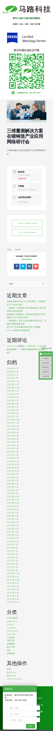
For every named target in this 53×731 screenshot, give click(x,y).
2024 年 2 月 (13, 452)
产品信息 (11, 637)
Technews (12, 634)
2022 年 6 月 (12, 516)
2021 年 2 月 (12, 567)
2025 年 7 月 (12, 397)
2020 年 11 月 (13, 576)
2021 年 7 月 (12, 551)
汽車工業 (11, 640)
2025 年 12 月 (13, 381)
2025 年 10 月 (13, 388)
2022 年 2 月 (12, 528)
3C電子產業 (12, 618)
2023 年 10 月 (13, 464)
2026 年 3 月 (12, 371)
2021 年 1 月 (12, 570)
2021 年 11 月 (12, 538)
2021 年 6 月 (12, 554)
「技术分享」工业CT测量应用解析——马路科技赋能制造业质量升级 (26, 349)
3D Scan (23, 202)
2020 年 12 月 (13, 573)
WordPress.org (14, 679)
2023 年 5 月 (12, 480)
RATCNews (12, 631)
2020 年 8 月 (13, 586)
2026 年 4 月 (13, 368)
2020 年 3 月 (13, 602)
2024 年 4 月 (13, 445)
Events (10, 624)
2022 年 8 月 (13, 509)
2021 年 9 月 (12, 544)
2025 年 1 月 (12, 416)
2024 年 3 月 (13, 448)
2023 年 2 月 (12, 490)
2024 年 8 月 (13, 432)
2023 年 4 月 (13, 484)
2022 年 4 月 (13, 522)
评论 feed (11, 676)
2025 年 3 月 (12, 410)
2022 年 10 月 (13, 503)
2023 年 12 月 (13, 458)
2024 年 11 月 (13, 423)
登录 (9, 669)
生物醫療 (11, 644)
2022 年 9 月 (12, 506)
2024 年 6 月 (13, 439)
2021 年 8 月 (12, 548)
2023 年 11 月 (13, 461)
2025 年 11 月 (13, 384)
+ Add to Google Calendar (27, 223)
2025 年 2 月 (12, 413)
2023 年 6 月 (12, 477)
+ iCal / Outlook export (27, 232)
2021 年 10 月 (13, 541)
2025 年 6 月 (12, 400)
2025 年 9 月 (12, 391)
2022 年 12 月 (13, 496)
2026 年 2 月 (12, 375)
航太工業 (11, 647)
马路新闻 (11, 653)
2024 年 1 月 (12, 455)
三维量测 (17, 250)
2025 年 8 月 (13, 394)
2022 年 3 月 (12, 525)
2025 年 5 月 (12, 404)
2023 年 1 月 (12, 493)
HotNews (11, 628)
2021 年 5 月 (12, 557)
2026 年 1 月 (12, 378)
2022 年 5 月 (12, 519)
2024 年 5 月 (13, 442)
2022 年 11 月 (13, 499)
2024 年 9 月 (13, 429)
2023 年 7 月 (12, 474)
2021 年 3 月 (12, 564)
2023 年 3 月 (12, 487)
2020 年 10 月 (13, 580)
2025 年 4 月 (13, 407)
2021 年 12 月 (13, 535)
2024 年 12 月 (13, 419)
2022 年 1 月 (12, 532)
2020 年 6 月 (13, 592)
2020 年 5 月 (13, 596)
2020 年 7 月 (13, 589)
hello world (12, 346)
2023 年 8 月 (13, 471)
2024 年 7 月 (13, 435)
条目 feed (11, 672)
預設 (9, 650)
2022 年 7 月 (12, 512)
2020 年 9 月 (13, 583)
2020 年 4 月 (13, 599)
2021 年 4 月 (12, 560)
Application (12, 621)
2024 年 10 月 (13, 426)
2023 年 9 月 (12, 468)
